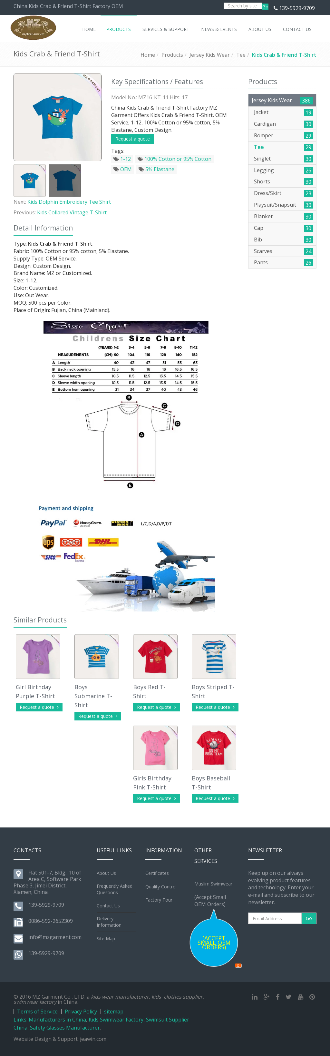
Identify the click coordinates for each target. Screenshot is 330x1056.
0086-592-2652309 (50, 920)
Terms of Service (37, 1011)
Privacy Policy (81, 1011)
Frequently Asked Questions (114, 889)
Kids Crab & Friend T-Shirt (284, 54)
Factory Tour (158, 900)
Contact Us (108, 906)
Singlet (262, 158)
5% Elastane (156, 169)
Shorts (262, 181)
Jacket (261, 112)
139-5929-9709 (297, 8)
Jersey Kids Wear (209, 54)
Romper (263, 135)
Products (172, 54)
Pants (261, 262)
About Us (106, 873)
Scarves (263, 251)
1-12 (122, 158)
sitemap (113, 1011)
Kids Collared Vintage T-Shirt (72, 212)
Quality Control (161, 887)
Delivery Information (109, 921)
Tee (241, 54)
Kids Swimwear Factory (116, 1019)
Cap (258, 227)
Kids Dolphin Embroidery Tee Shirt (69, 201)
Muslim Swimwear (213, 884)
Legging (264, 170)
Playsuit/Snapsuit (275, 204)
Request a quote (132, 139)
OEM (122, 169)
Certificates (157, 873)
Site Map (106, 938)
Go (265, 7)
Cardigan (265, 123)
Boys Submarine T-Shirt (93, 696)
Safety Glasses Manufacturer (65, 1027)
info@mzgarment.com (55, 937)
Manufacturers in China (57, 1019)
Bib (258, 239)
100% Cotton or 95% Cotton (174, 158)
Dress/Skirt (267, 193)
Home (148, 54)
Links (20, 1019)
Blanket (263, 216)
